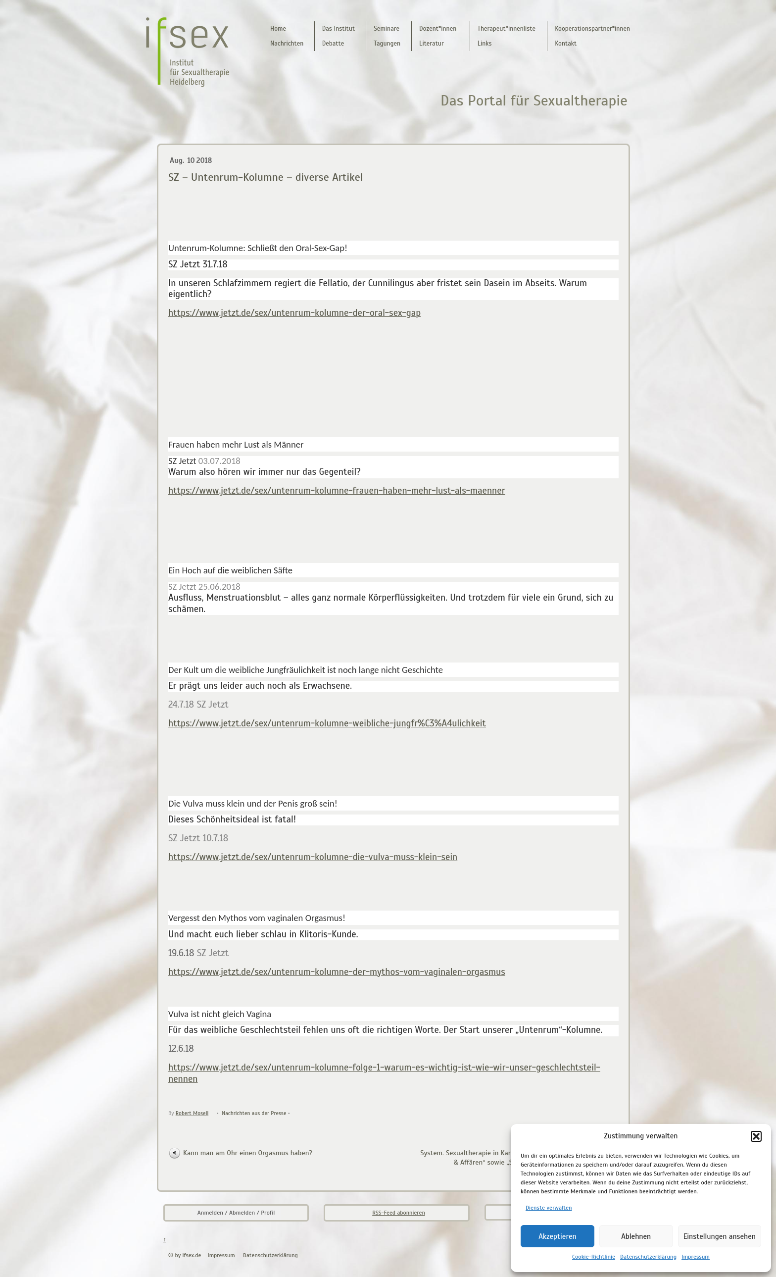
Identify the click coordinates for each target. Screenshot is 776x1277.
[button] (756, 1136)
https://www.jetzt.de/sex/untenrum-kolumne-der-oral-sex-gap (294, 312)
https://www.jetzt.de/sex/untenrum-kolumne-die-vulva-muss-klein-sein (312, 857)
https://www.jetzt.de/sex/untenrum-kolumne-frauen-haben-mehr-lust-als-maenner (336, 490)
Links (485, 44)
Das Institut (338, 29)
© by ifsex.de (184, 1255)
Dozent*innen (437, 29)
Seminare (386, 29)
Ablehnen (636, 1236)
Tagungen (387, 44)
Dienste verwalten (549, 1207)
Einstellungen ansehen (719, 1236)
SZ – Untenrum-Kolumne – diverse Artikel (265, 177)
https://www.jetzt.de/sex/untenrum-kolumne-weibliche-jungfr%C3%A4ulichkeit (327, 723)
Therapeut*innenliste (506, 29)
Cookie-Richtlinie (593, 1256)
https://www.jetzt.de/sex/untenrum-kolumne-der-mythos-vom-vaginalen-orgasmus (336, 971)
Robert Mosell (192, 1113)
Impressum (695, 1256)
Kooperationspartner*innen (592, 29)
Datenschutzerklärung (648, 1256)
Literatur (431, 44)
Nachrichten (286, 44)
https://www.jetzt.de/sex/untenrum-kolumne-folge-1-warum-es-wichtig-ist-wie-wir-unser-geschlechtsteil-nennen (384, 1073)
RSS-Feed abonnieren (398, 1212)
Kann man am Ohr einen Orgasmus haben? (247, 1152)
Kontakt (566, 44)
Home (278, 29)
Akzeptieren (557, 1236)
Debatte (333, 44)
